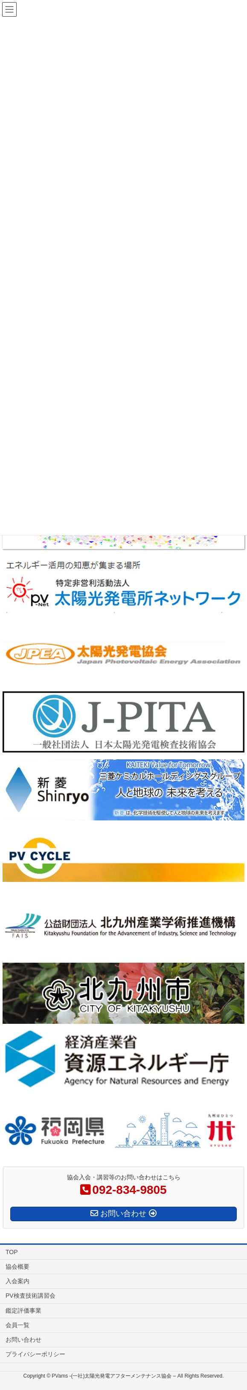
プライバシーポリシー (35, 1354)
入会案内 (17, 1281)
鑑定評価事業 (23, 1310)
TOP (12, 1252)
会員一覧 (17, 1325)
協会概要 (17, 1266)
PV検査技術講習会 (30, 1295)
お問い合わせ (23, 1339)
